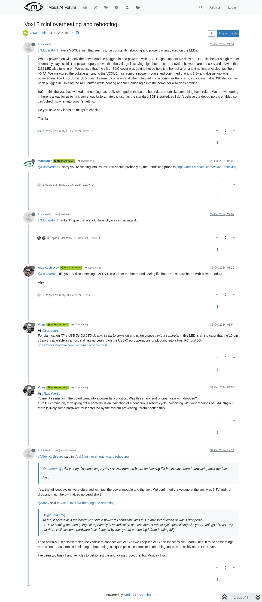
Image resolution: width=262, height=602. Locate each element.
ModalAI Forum (62, 7)
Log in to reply (228, 33)
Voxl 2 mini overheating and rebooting (102, 456)
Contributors (147, 595)
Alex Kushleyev (48, 267)
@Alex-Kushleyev (51, 456)
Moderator (45, 161)
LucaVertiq (45, 44)
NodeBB (130, 595)
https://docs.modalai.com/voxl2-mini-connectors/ (72, 345)
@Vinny (43, 503)
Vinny (42, 324)
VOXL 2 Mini (38, 33)
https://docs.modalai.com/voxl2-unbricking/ (207, 167)
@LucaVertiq (86, 161)
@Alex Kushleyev (65, 450)
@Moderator (47, 50)
